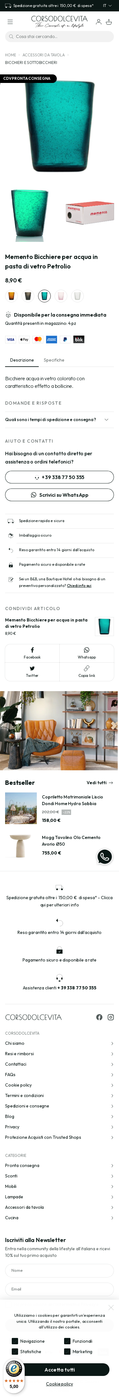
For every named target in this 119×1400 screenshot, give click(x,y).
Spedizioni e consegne (59, 1106)
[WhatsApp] (105, 857)
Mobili (59, 1186)
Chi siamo (59, 1043)
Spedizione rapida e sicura (41, 520)
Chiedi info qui (79, 585)
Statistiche (30, 1351)
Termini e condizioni (59, 1095)
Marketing (83, 1351)
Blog (59, 1116)
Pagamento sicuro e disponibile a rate (52, 564)
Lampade (59, 1197)
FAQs (59, 1074)
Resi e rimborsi (59, 1053)
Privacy (59, 1127)
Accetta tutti (59, 1369)
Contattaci (59, 1064)
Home (10, 55)
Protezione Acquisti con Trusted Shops (59, 1137)
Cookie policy (59, 1085)
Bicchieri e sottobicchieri (31, 62)
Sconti (59, 1176)
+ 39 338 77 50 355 (59, 477)
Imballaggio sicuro (35, 535)
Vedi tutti (100, 782)
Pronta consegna (59, 1165)
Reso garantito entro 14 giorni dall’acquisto (56, 549)
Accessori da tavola (43, 55)
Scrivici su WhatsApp (59, 495)
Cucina (59, 1217)
